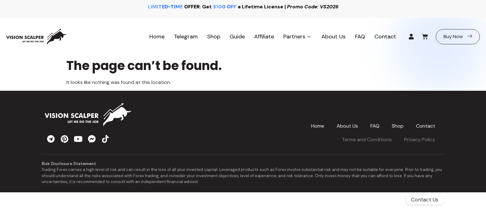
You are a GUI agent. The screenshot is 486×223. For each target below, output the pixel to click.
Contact (385, 36)
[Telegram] (461, 199)
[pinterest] (64, 138)
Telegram (186, 36)
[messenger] (91, 138)
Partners (297, 36)
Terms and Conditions (367, 139)
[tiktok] (105, 138)
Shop (213, 36)
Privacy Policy (419, 139)
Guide (237, 36)
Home (157, 36)
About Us (333, 36)
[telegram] (50, 138)
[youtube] (78, 138)
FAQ (360, 36)
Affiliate (264, 36)
